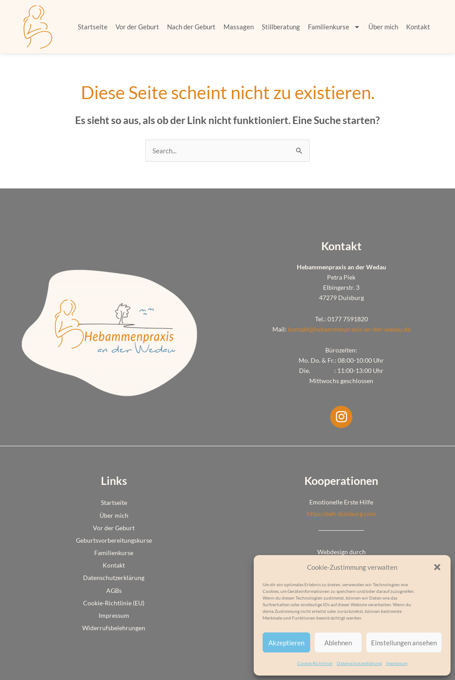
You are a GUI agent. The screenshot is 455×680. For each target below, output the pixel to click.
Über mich (383, 27)
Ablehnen (338, 643)
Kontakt (418, 27)
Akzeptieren (286, 643)
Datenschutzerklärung (359, 663)
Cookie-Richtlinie (314, 663)
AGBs (114, 590)
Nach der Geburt (191, 27)
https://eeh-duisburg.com (341, 513)
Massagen (239, 27)
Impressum (396, 663)
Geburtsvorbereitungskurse (114, 540)
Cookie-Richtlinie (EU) (113, 603)
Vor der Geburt (137, 27)
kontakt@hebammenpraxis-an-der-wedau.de (349, 329)
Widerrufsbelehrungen (113, 628)
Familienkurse (334, 26)
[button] (437, 567)
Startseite (93, 27)
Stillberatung (281, 27)
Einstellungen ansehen (404, 643)
